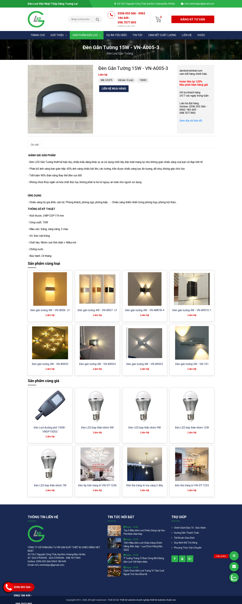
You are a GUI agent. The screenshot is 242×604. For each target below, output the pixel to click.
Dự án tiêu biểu (116, 35)
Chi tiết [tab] (35, 144)
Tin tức (138, 35)
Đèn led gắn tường (120, 53)
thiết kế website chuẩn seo (163, 600)
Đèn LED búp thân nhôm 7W (50, 485)
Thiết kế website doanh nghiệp (135, 600)
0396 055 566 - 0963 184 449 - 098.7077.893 (131, 20)
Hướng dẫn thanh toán (186, 532)
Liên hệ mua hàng (114, 88)
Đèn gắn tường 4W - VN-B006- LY (50, 310)
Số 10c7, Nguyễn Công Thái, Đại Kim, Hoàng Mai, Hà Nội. (146, 3)
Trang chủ (38, 35)
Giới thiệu (59, 35)
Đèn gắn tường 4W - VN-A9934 (97, 364)
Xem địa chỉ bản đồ (190, 120)
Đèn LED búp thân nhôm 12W (192, 427)
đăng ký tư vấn (192, 19)
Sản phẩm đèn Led (87, 35)
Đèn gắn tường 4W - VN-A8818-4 (144, 310)
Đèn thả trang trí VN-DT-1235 (192, 485)
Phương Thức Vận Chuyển (187, 547)
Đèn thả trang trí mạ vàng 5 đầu (144, 485)
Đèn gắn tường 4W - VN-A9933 (50, 364)
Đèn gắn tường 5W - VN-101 (192, 364)
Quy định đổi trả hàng (185, 542)
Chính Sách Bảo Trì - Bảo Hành (190, 527)
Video (201, 35)
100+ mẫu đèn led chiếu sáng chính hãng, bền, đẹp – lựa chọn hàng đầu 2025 (143, 546)
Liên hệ (187, 35)
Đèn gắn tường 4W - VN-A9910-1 (191, 310)
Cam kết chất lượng (162, 35)
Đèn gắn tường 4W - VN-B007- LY (97, 310)
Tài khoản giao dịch (184, 537)
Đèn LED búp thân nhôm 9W (97, 427)
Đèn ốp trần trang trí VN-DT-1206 (97, 485)
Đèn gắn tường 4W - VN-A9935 (144, 364)
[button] (90, 68)
